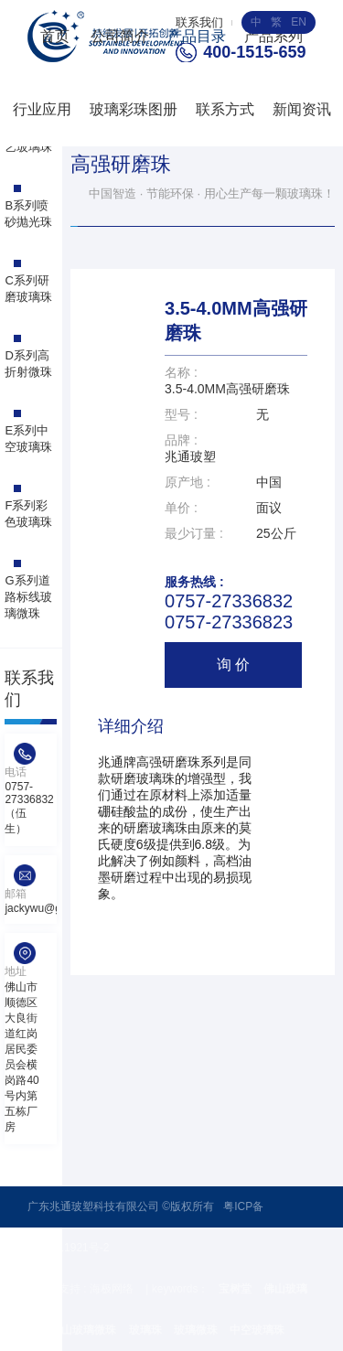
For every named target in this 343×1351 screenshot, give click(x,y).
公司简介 (120, 36)
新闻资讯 (302, 109)
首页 (55, 36)
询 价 (233, 664)
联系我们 (199, 22)
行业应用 (42, 109)
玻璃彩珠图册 (133, 109)
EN (298, 22)
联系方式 (225, 109)
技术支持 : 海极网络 (86, 1288)
